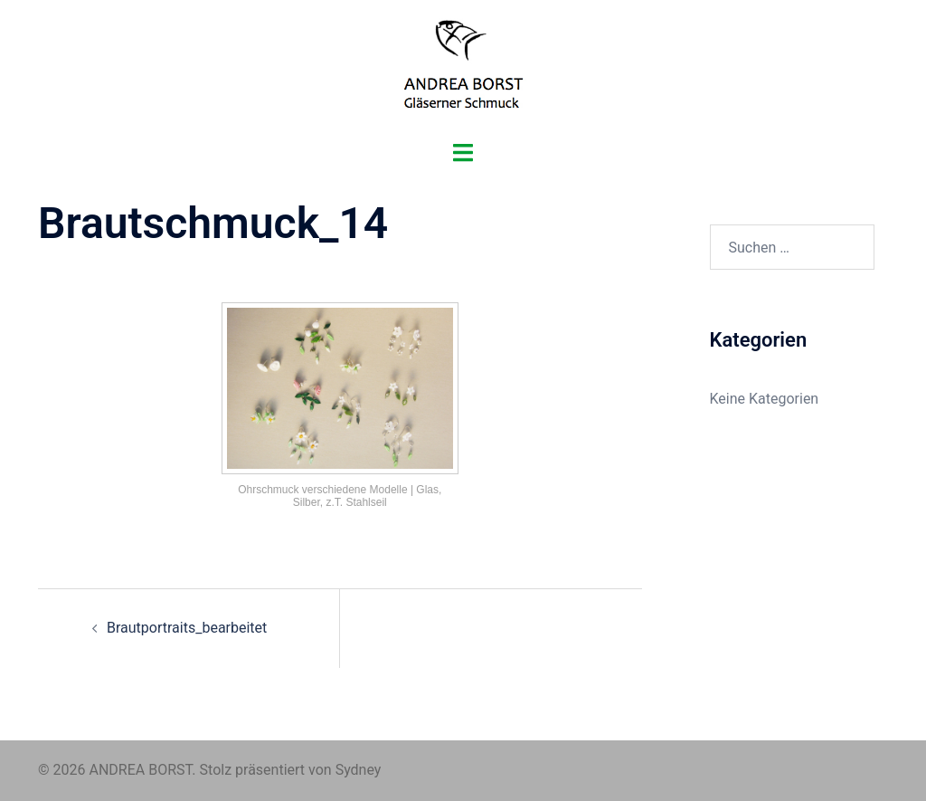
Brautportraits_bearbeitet (187, 627)
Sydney (358, 769)
